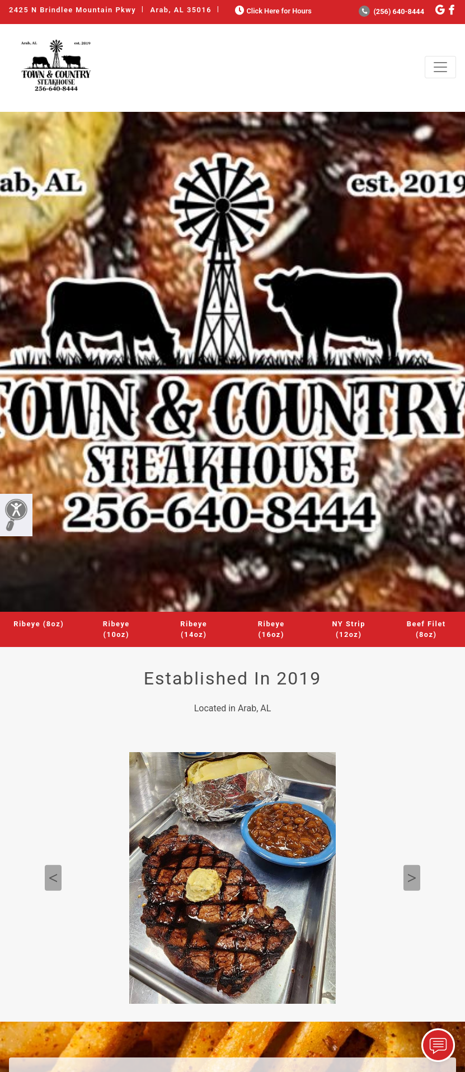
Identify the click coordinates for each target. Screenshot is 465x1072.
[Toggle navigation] (440, 67)
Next (411, 878)
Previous (53, 878)
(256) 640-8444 (391, 11)
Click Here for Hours (272, 11)
